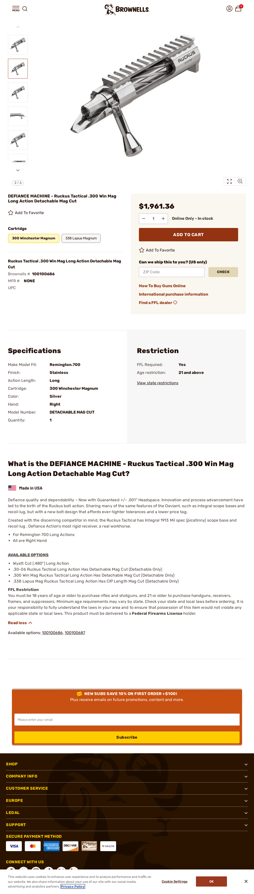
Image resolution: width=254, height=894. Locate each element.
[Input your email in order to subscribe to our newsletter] (127, 719)
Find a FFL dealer (158, 302)
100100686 (52, 632)
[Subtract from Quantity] (144, 218)
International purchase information (173, 294)
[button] (16, 9)
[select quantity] (154, 218)
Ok (212, 882)
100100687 (75, 632)
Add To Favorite (26, 213)
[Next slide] (18, 170)
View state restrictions (157, 382)
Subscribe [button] (127, 737)
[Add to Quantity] (165, 218)
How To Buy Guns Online (162, 285)
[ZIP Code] (171, 272)
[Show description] (20, 622)
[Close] (246, 881)
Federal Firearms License (157, 613)
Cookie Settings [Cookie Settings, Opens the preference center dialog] (174, 882)
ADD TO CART (188, 234)
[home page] (127, 9)
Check (223, 272)
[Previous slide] (18, 27)
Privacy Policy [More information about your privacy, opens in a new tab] (73, 886)
